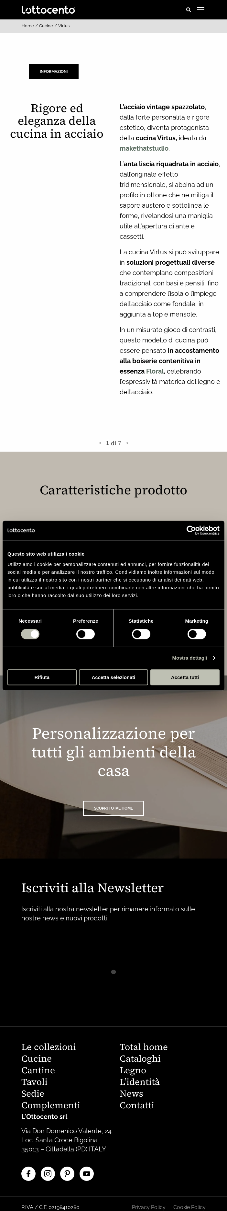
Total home (144, 1047)
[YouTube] (87, 1174)
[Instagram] (48, 1174)
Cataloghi (140, 1059)
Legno (133, 1071)
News (131, 1094)
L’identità (140, 1082)
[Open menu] (201, 10)
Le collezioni (48, 1047)
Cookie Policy (189, 1207)
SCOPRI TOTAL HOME (113, 808)
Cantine (38, 1071)
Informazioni (54, 71)
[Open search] (188, 9)
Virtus (64, 25)
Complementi (50, 1106)
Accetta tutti (185, 677)
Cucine (46, 25)
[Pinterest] (67, 1174)
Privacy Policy (149, 1207)
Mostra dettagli (189, 658)
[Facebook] (28, 1174)
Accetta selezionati (113, 677)
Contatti (137, 1106)
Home (28, 25)
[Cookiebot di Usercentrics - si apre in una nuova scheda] (191, 530)
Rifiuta (41, 677)
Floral (155, 371)
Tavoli (34, 1082)
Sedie (32, 1094)
